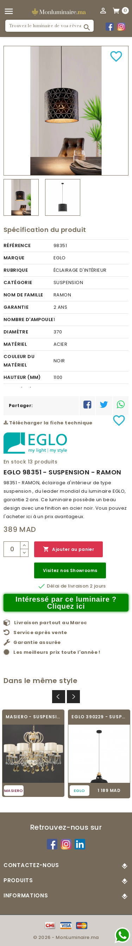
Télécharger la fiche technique (48, 422)
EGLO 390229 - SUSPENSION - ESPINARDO (99, 717)
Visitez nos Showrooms (70, 570)
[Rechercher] (49, 26)
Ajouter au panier (68, 549)
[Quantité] (12, 549)
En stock (15, 461)
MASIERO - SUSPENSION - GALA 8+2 (33, 717)
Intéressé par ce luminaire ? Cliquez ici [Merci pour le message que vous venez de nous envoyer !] (66, 602)
